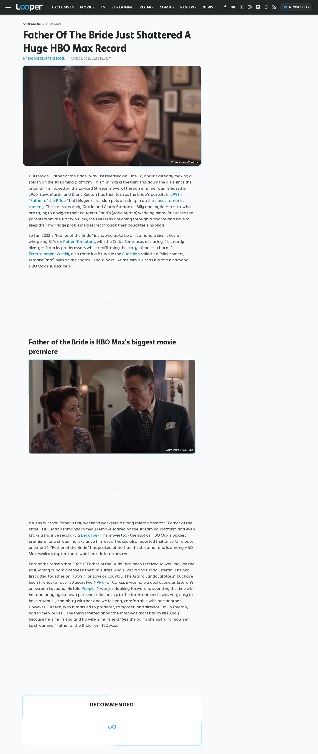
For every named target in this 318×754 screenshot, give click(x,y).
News (208, 7)
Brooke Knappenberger (46, 59)
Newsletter (296, 7)
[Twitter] (241, 8)
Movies (87, 7)
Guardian (131, 254)
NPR (98, 582)
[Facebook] (225, 8)
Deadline (89, 535)
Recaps (147, 7)
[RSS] (274, 8)
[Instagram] (249, 8)
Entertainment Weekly (49, 254)
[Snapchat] (266, 8)
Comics (167, 7)
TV (103, 7)
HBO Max (53, 24)
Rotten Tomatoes (79, 241)
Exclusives (63, 7)
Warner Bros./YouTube (184, 162)
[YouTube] (233, 8)
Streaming (123, 7)
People (87, 588)
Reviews (188, 7)
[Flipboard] (258, 8)
